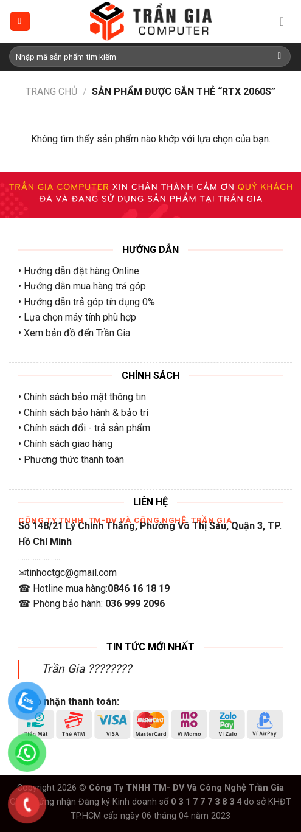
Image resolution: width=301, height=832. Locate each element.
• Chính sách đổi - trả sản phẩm (84, 428)
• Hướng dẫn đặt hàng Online (78, 271)
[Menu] (20, 22)
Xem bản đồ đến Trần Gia (77, 333)
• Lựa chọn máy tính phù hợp (77, 317)
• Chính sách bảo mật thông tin (82, 397)
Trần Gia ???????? (86, 669)
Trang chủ (51, 91)
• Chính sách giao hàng (65, 443)
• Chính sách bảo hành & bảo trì (83, 412)
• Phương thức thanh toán (71, 459)
